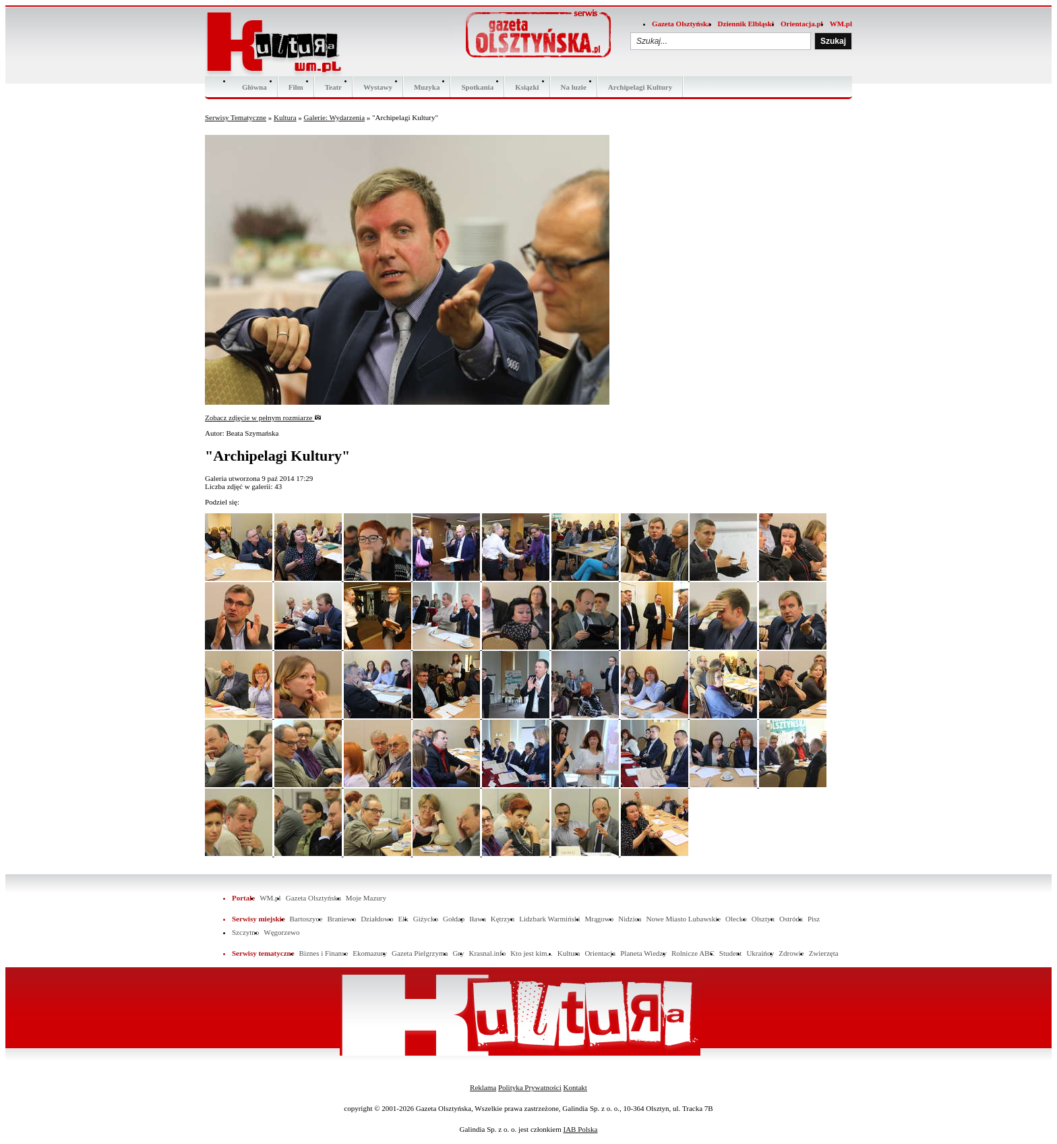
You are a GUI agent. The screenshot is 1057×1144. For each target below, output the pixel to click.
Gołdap (453, 919)
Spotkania (477, 87)
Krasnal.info (487, 953)
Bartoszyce (306, 919)
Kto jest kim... (531, 953)
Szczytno (245, 932)
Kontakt (574, 1087)
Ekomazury (370, 953)
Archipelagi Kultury (640, 87)
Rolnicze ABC (693, 953)
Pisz (814, 919)
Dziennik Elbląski (746, 24)
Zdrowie (791, 953)
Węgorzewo (281, 932)
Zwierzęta (824, 953)
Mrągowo (599, 919)
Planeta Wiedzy (643, 953)
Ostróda (791, 919)
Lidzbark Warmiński (549, 919)
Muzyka (427, 87)
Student (730, 953)
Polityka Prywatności (530, 1087)
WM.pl (841, 24)
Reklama (483, 1087)
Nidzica (629, 919)
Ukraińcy (760, 953)
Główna (254, 87)
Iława (477, 919)
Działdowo (377, 919)
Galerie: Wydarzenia (334, 117)
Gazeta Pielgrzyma (420, 953)
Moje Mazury (366, 898)
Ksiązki (527, 87)
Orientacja (599, 953)
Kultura (285, 117)
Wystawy (377, 87)
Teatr (333, 87)
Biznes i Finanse (324, 953)
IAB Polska (580, 1129)
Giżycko (425, 919)
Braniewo (341, 919)
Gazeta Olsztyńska (681, 24)
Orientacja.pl (802, 24)
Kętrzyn (502, 919)
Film (296, 87)
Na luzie (573, 87)
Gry (458, 953)
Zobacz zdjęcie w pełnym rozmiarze (263, 417)
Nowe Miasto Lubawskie (683, 919)
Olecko (736, 919)
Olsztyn (763, 919)
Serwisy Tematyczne (235, 117)
